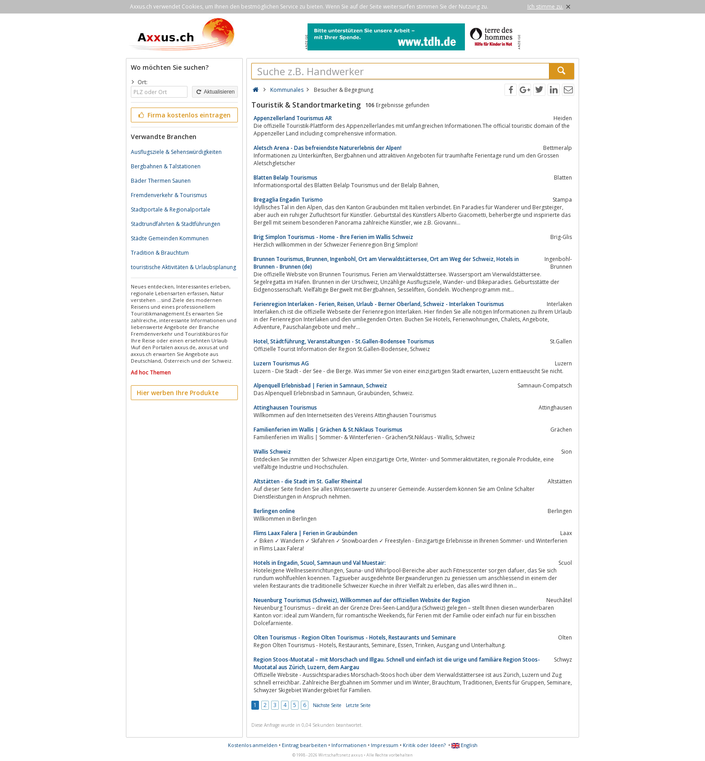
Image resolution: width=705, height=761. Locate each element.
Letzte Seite (358, 705)
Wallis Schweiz (272, 451)
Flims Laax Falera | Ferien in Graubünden (305, 533)
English (464, 745)
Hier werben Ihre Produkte (178, 392)
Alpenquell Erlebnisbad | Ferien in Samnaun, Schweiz (320, 385)
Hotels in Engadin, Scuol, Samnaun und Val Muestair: (320, 563)
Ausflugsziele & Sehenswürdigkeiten (176, 152)
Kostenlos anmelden (252, 745)
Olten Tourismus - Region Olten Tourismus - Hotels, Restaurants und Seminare (355, 637)
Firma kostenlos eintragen (184, 115)
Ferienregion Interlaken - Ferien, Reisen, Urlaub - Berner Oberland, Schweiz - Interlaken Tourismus (379, 304)
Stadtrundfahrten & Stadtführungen (175, 224)
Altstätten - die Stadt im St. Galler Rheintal (308, 481)
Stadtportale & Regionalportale (170, 209)
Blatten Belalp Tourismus (285, 177)
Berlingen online (274, 511)
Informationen (348, 745)
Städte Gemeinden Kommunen (170, 238)
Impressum (384, 745)
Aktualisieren (215, 92)
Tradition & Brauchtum (160, 253)
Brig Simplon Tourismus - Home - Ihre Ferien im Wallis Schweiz (333, 237)
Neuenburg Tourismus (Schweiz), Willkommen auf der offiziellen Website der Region (362, 600)
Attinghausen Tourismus (285, 407)
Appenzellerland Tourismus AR (293, 118)
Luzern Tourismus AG (281, 363)
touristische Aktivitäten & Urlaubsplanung (183, 267)
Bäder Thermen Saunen (161, 181)
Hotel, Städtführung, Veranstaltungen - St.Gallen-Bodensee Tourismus (344, 341)
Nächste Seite (327, 705)
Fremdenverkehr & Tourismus (169, 195)
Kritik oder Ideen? (424, 745)
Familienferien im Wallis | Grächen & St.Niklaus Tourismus (328, 429)
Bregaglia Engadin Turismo (288, 199)
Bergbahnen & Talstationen (166, 166)
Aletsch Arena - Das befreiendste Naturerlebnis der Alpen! (328, 148)
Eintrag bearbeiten (304, 745)
